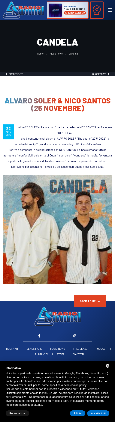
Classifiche (34, 348)
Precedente (14, 74)
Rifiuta (78, 413)
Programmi (11, 348)
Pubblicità (42, 354)
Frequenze (80, 348)
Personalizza (17, 413)
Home (40, 53)
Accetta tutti (98, 413)
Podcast (101, 348)
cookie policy (78, 385)
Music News (56, 53)
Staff (60, 354)
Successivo (100, 74)
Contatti (78, 354)
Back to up (90, 301)
